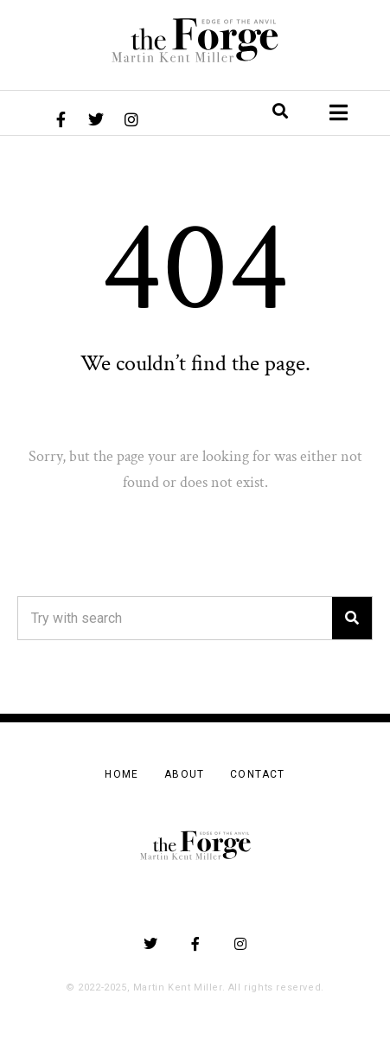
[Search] (352, 618)
